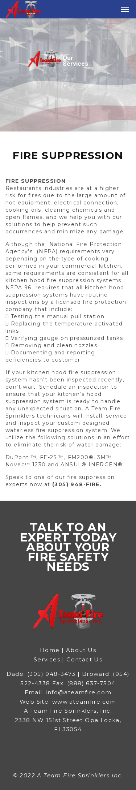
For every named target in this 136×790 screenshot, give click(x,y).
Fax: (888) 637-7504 (84, 683)
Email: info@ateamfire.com (68, 692)
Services (47, 659)
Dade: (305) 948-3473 (41, 673)
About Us (81, 650)
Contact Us (84, 659)
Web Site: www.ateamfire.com (68, 701)
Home (51, 650)
